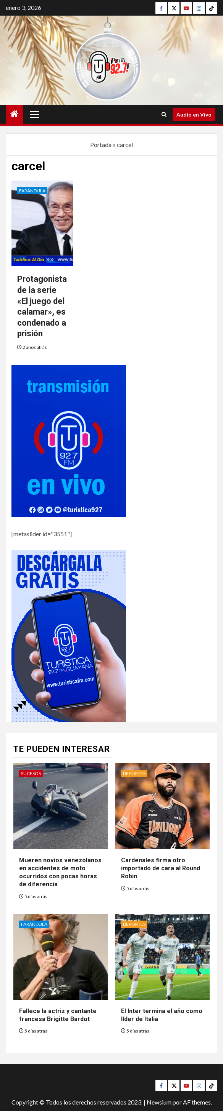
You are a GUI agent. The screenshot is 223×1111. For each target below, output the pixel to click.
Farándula (32, 190)
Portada (101, 144)
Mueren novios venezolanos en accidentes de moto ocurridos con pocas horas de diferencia (60, 872)
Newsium (159, 1102)
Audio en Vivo (194, 114)
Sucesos (31, 773)
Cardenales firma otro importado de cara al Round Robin (160, 868)
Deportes (134, 773)
